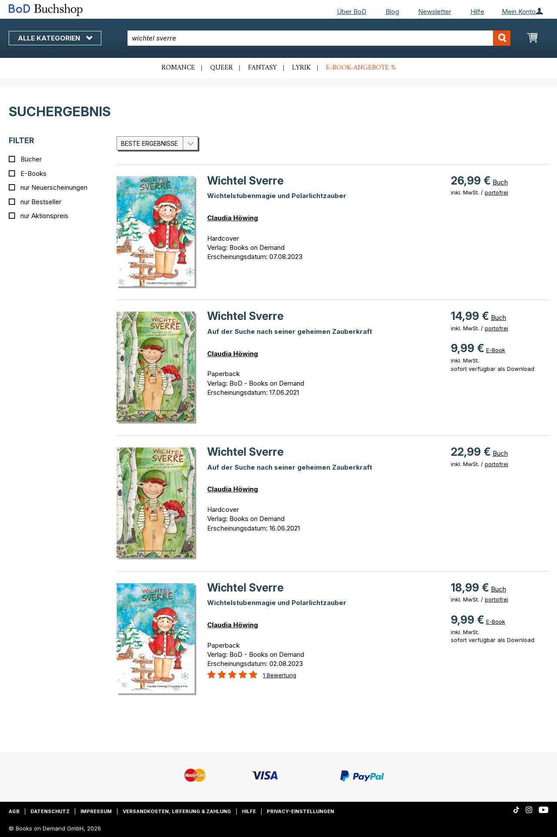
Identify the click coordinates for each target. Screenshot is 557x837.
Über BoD (351, 11)
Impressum (96, 811)
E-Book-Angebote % (361, 68)
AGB (14, 811)
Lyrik (301, 68)
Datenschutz (50, 811)
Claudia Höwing (232, 218)
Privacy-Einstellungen (300, 811)
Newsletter (434, 11)
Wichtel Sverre (245, 180)
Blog (392, 11)
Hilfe (477, 11)
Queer (221, 68)
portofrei (496, 192)
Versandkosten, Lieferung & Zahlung (177, 811)
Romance (178, 68)
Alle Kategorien (55, 38)
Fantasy (262, 68)
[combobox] (319, 38)
